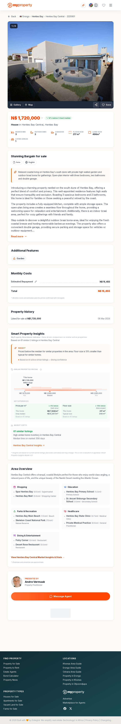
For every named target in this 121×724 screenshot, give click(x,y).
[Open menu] (111, 5)
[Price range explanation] (41, 369)
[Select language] (30, 162)
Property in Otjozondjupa (75, 684)
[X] (71, 709)
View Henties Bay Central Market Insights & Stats (38, 557)
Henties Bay (37, 16)
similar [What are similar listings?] (27, 340)
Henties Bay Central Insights (29, 445)
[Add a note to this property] (16, 162)
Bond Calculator (11, 676)
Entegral (36, 720)
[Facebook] (65, 709)
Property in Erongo (72, 676)
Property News (10, 680)
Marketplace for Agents (74, 702)
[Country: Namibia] (93, 5)
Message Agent (60, 596)
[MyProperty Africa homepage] (73, 692)
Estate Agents (9, 672)
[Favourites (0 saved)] (104, 5)
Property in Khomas (72, 680)
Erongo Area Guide (72, 667)
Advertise (67, 698)
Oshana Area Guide (72, 672)
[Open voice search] (83, 5)
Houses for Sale (11, 696)
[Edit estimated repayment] (35, 281)
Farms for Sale (10, 709)
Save (106, 104)
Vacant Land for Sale (13, 704)
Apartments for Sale (12, 700)
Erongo (26, 16)
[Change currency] (27, 118)
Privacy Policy (92, 720)
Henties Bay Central (55, 16)
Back (12, 16)
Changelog (106, 720)
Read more (19, 236)
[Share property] (96, 105)
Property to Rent (11, 667)
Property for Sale (11, 663)
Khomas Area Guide (72, 663)
